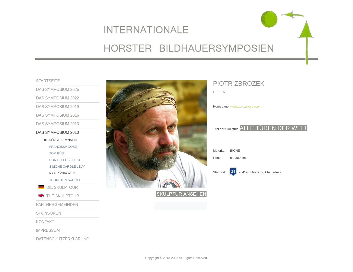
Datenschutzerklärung (62, 239)
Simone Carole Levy (67, 166)
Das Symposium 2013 (57, 124)
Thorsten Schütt (65, 180)
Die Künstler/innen (60, 140)
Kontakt (45, 222)
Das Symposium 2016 (57, 115)
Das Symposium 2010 (57, 132)
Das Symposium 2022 (57, 98)
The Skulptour (58, 196)
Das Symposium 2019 (57, 107)
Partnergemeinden (57, 205)
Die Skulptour (58, 187)
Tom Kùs (56, 153)
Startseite (48, 81)
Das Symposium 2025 (57, 89)
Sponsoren (48, 213)
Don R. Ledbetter (64, 160)
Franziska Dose (63, 147)
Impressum (48, 230)
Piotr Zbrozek (62, 173)
